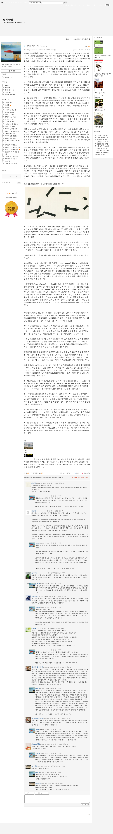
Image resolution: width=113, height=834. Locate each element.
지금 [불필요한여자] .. (102, 144)
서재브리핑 (73, 5)
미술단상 (8, 161)
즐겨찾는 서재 (98, 5)
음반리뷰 (8, 92)
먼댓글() (33, 473)
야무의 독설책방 (10, 95)
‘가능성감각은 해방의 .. (102, 152)
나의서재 (64, 5)
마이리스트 (8, 77)
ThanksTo (86, 473)
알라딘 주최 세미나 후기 (12, 131)
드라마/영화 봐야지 (11, 133)
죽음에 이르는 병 (99, 109)
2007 (10, 176)
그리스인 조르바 (99, 92)
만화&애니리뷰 (9, 90)
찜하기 (77, 473)
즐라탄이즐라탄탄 (37, 667)
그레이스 (34, 766)
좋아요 (62, 473)
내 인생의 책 (98, 37)
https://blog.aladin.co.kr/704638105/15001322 (37, 49)
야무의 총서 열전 (10, 138)
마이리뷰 (4, 82)
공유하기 (69, 473)
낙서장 (7, 107)
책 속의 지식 (9, 119)
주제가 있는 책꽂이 (11, 117)
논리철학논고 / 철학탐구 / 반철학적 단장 (102, 74)
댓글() (87, 46)
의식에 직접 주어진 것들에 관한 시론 (102, 55)
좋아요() (39, 473)
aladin (14, 197)
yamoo (75, 49)
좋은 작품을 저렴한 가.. (102, 139)
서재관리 (82, 5)
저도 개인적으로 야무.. (102, 148)
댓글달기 (57, 483)
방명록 (4, 170)
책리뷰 (7, 85)
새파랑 (33, 483)
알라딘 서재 (8, 3)
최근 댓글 (97, 131)
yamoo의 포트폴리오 (11, 159)
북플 (16, 3)
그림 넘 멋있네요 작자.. (102, 142)
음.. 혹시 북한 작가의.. (102, 137)
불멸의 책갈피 (9, 112)
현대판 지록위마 (33, 46)
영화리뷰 (8, 87)
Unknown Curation (11, 163)
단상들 (7, 105)
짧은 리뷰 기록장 (10, 126)
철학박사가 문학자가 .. (102, 135)
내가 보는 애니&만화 (11, 124)
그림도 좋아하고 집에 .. (102, 150)
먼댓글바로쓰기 (84, 477)
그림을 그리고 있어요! (12, 156)
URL (62, 483)
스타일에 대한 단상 (11, 145)
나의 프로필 (8, 102)
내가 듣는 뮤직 (9, 122)
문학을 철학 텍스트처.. (102, 146)
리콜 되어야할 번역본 (12, 150)
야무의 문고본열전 (11, 136)
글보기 (68, 39)
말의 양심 (8, 19)
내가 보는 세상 (9, 110)
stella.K (33, 628)
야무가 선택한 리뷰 (11, 129)
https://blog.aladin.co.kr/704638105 (14, 22)
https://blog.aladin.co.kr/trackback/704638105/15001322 (48, 477)
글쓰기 (89, 5)
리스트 (4, 74)
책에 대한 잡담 (9, 114)
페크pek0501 (35, 744)
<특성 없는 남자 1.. (101, 154)
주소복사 (74, 477)
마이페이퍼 (5, 99)
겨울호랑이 (35, 596)
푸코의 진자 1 (98, 126)
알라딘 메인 (23, 3)
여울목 (33, 511)
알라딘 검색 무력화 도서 (12, 147)
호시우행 (34, 573)
